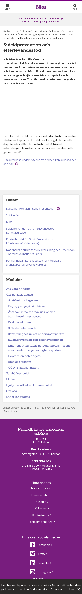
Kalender (40, 508)
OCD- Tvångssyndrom (23, 367)
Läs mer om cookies (61, 589)
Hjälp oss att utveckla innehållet (29, 385)
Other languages (18, 397)
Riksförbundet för (17, 239)
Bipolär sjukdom (19, 362)
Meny (7, 9)
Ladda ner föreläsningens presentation (30, 208)
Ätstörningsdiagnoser (23, 300)
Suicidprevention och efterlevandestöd (35, 340)
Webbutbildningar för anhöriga (49, 31)
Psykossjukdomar (20, 322)
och (30, 228)
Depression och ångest (24, 356)
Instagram (40, 572)
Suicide (10, 215)
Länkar (11, 379)
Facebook (40, 545)
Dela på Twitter (44, 181)
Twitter (38, 554)
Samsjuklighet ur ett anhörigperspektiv (36, 334)
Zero (18, 215)
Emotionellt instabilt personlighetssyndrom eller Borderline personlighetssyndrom (39, 348)
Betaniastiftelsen (16, 232)
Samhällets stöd (17, 373)
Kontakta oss (40, 515)
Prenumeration (40, 495)
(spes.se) (33, 243)
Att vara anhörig (18, 289)
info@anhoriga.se (41, 468)
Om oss (11, 391)
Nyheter (40, 502)
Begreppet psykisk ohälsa (26, 306)
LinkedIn (39, 563)
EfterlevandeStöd (17, 243)
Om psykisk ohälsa (19, 294)
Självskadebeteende (22, 328)
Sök (75, 9)
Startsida (7, 31)
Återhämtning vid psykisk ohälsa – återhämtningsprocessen (33, 314)
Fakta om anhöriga (40, 522)
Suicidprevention (16, 228)
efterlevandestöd (43, 228)
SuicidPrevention (39, 239)
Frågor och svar (40, 488)
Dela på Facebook (37, 181)
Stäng (79, 589)
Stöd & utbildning (23, 31)
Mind (9, 222)
